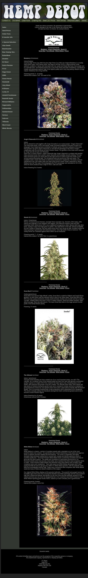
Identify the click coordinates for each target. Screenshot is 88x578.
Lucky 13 (5, 92)
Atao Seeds (6, 45)
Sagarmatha (6, 105)
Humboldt (5, 82)
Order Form (6, 34)
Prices (67, 51)
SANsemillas (6, 108)
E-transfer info (7, 37)
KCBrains (5, 88)
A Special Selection (9, 42)
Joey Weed (6, 85)
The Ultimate (50, 51)
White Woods (7, 128)
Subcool (5, 118)
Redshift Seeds (7, 98)
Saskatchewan (7, 112)
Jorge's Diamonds (54, 49)
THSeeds (5, 122)
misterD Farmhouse (9, 95)
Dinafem (5, 59)
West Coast (6, 125)
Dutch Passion (7, 65)
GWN (4, 75)
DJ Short (5, 62)
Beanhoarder (6, 49)
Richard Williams (8, 102)
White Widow (59, 51)
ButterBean (6, 55)
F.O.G (4, 68)
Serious (5, 115)
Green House (7, 78)
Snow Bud (42, 51)
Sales (4, 27)
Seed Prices (6, 30)
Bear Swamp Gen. (8, 52)
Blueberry (44, 49)
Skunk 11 (64, 49)
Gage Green (6, 72)
